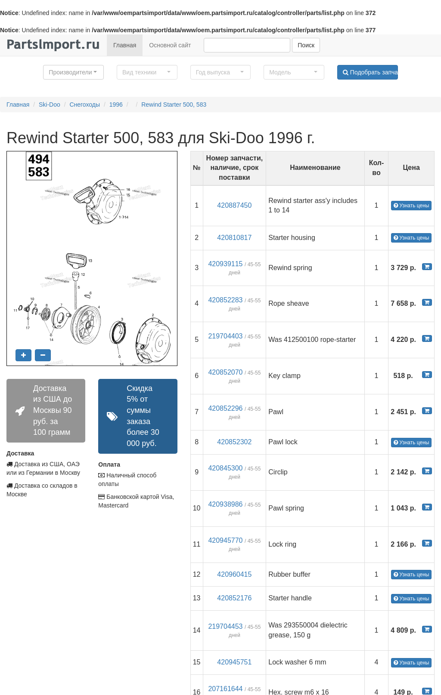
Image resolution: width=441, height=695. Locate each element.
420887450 (234, 205)
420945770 (225, 540)
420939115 (225, 264)
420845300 (225, 468)
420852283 (225, 300)
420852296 (225, 408)
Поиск (306, 45)
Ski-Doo (49, 104)
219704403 (225, 336)
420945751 (234, 662)
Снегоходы (84, 104)
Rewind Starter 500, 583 (173, 104)
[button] (73, 72)
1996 (116, 104)
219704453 (225, 626)
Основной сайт (170, 45)
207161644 (225, 688)
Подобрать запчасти (370, 72)
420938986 (225, 504)
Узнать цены (411, 206)
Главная (124, 45)
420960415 (234, 574)
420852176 (234, 598)
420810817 (234, 237)
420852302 (234, 442)
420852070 (225, 372)
